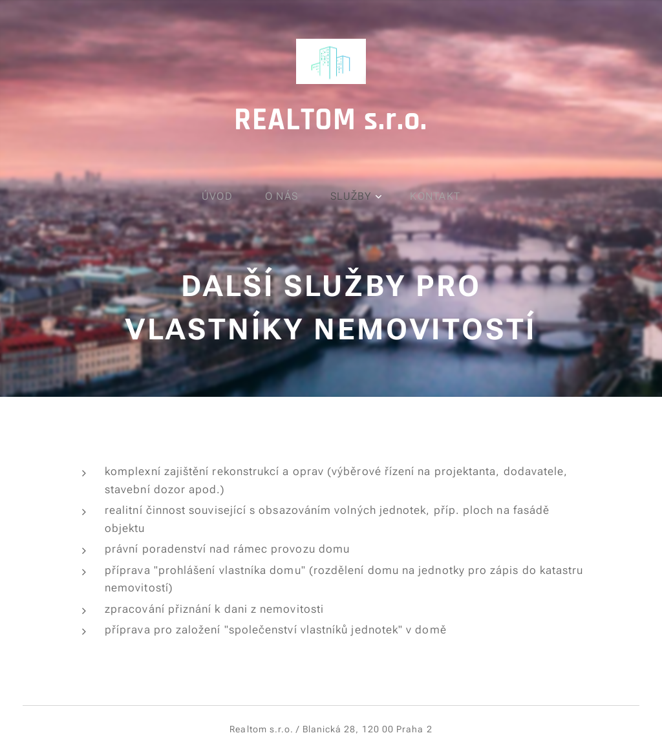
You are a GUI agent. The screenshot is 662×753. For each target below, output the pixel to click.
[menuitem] (224, 196)
